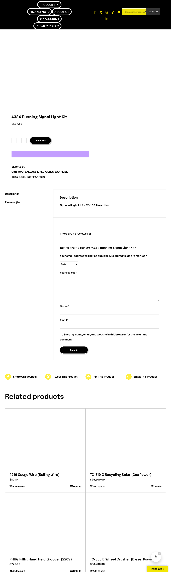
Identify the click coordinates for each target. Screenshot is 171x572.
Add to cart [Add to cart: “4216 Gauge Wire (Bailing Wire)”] (18, 486)
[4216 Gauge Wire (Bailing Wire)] (45, 439)
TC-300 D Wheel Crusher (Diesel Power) (122, 559)
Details (77, 486)
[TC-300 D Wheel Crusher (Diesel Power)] (126, 524)
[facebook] (95, 12)
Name (64, 306)
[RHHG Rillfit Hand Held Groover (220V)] (45, 524)
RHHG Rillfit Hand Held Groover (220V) (41, 559)
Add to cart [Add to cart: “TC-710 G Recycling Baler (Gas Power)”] (99, 486)
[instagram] (107, 12)
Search (153, 11)
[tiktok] (113, 12)
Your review (68, 272)
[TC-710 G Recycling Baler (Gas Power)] (126, 439)
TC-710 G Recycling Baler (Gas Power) (120, 475)
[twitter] (101, 12)
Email (64, 320)
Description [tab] (12, 193)
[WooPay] (50, 154)
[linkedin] (107, 18)
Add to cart (40, 140)
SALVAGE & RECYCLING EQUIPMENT (47, 171)
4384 (22, 177)
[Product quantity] (19, 140)
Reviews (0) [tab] (12, 202)
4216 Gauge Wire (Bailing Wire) (34, 475)
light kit (31, 177)
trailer (41, 177)
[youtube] (119, 12)
